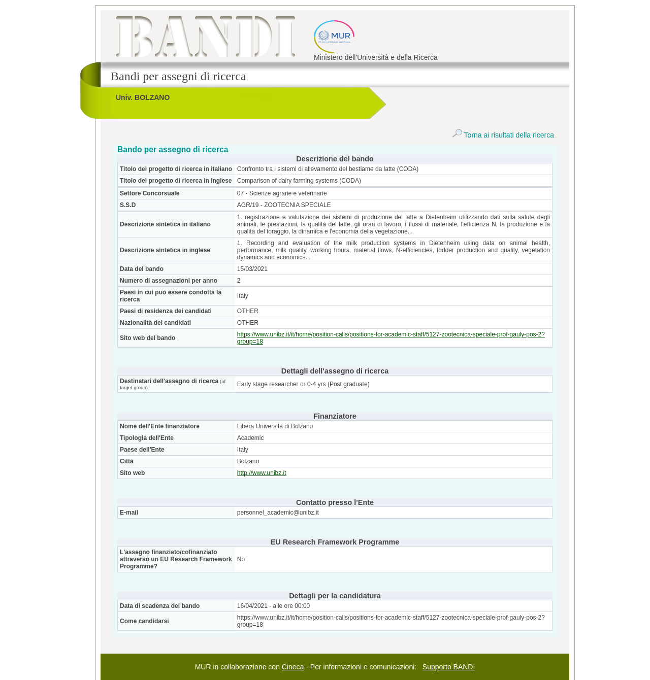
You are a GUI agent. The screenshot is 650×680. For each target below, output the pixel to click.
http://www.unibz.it (261, 473)
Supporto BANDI (448, 667)
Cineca (293, 667)
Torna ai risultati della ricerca (503, 135)
